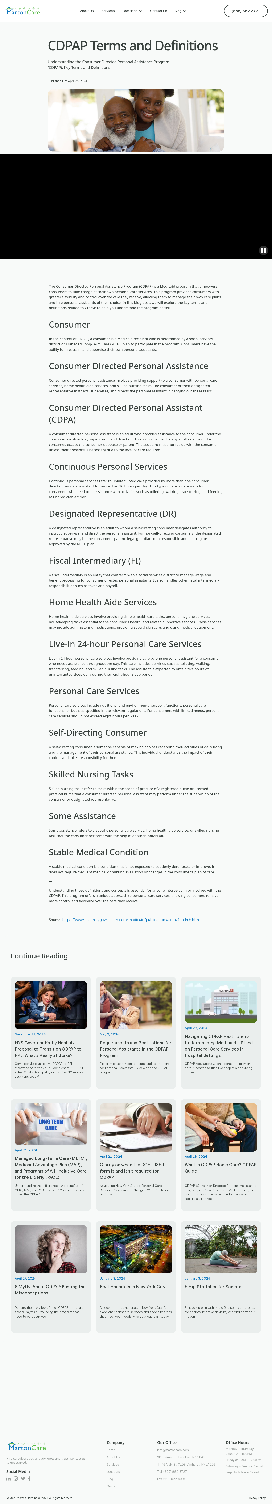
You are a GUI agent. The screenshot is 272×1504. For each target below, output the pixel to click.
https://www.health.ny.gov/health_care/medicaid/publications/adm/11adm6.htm (130, 919)
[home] (23, 11)
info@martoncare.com (173, 1450)
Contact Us (158, 11)
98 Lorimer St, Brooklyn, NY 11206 (181, 1457)
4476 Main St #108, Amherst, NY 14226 (186, 1464)
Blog (178, 11)
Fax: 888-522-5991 (171, 1479)
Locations (129, 11)
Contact (113, 1486)
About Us (87, 11)
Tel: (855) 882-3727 (172, 1471)
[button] (132, 10)
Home (111, 1450)
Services (108, 11)
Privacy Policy (257, 1498)
